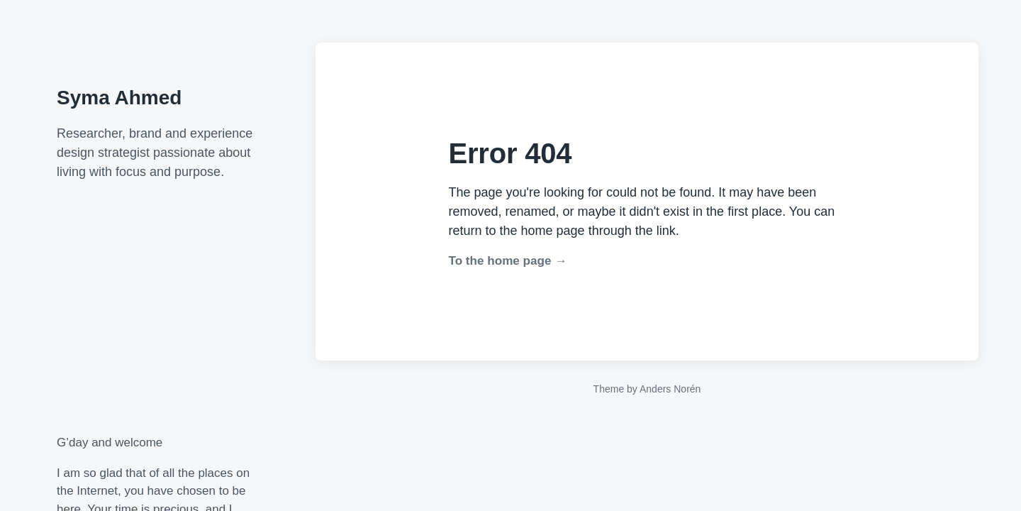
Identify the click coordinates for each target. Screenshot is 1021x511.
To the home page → (508, 261)
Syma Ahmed (119, 98)
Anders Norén (670, 389)
